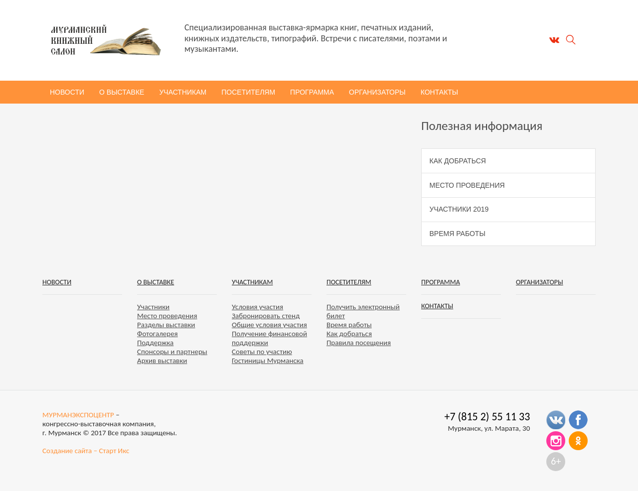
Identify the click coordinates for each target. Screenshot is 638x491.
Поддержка (155, 342)
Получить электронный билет (363, 311)
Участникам (182, 92)
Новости (67, 92)
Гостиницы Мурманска (268, 360)
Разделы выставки (166, 324)
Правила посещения (358, 342)
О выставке (121, 92)
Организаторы (377, 92)
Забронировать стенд (266, 315)
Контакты (440, 92)
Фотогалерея (157, 333)
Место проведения (467, 185)
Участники (153, 306)
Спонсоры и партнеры (172, 351)
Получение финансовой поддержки (269, 338)
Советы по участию (262, 351)
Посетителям (248, 92)
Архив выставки (162, 360)
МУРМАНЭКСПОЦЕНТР (78, 414)
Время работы (457, 234)
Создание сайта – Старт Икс (85, 450)
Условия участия (257, 306)
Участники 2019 (459, 209)
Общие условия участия (269, 324)
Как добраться (458, 161)
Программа (312, 92)
